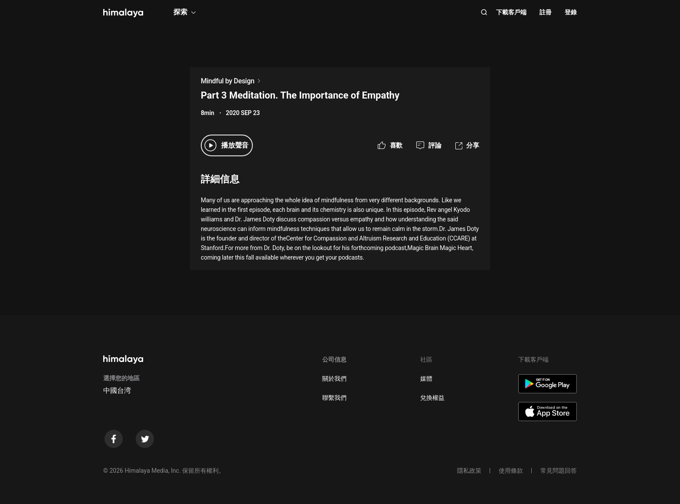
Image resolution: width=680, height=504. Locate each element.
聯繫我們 (334, 397)
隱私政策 (469, 470)
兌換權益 (432, 397)
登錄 (571, 12)
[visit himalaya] (123, 13)
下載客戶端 (511, 12)
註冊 (545, 12)
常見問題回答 (558, 470)
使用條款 (511, 470)
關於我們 (334, 378)
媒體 (426, 378)
